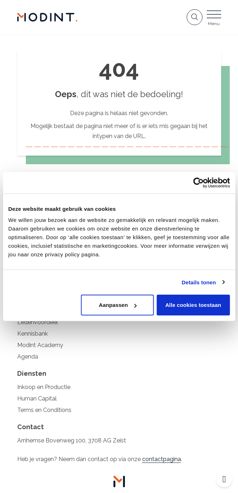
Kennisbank (32, 333)
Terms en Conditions (44, 410)
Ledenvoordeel (37, 322)
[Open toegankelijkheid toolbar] (224, 479)
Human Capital (37, 398)
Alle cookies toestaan (193, 305)
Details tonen (199, 282)
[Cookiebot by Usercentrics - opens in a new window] (198, 182)
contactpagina (161, 459)
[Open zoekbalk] (194, 17)
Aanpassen (117, 305)
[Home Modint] (47, 17)
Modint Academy (40, 345)
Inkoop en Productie (43, 387)
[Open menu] (214, 19)
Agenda (27, 356)
